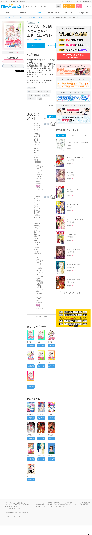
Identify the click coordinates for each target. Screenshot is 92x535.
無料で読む (36, 45)
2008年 (37, 95)
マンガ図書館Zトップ (7, 17)
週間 (73, 135)
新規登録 (65, 6)
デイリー (61, 135)
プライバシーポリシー (11, 506)
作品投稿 (78, 6)
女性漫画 (38, 13)
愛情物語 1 (30, 414)
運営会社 (17, 504)
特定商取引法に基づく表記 (12, 508)
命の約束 (50, 435)
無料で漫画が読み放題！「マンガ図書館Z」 (17, 512)
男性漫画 (23, 13)
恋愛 (40, 99)
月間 (85, 135)
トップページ (8, 504)
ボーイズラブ (69, 13)
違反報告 (51, 105)
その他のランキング (72, 293)
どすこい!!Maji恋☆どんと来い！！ (36, 17)
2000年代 (32, 99)
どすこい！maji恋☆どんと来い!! (40, 91)
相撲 (30, 95)
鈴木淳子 (37, 40)
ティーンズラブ (53, 13)
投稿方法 (12, 503)
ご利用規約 (25, 504)
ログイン (71, 6)
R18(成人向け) (84, 13)
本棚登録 (51, 45)
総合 (7, 13)
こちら (63, 506)
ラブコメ (47, 95)
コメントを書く (51, 116)
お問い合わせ (21, 503)
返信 (53, 124)
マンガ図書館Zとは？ (68, 1)
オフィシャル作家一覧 (84, 1)
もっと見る (41, 317)
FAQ (6, 503)
